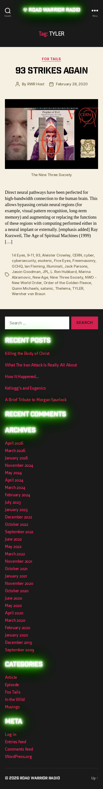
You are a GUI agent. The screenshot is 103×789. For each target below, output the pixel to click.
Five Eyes (62, 260)
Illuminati (54, 266)
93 (38, 255)
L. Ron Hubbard (64, 271)
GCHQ (17, 266)
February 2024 (17, 495)
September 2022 (19, 531)
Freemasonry (83, 260)
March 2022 (15, 554)
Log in (10, 734)
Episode (12, 684)
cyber (89, 255)
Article (11, 677)
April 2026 (14, 443)
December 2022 (18, 517)
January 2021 (16, 576)
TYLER (77, 288)
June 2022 (13, 539)
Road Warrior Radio (54, 10)
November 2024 (19, 465)
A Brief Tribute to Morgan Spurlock (36, 399)
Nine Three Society (66, 277)
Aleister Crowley (56, 255)
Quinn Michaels (25, 288)
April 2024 (14, 480)
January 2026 (16, 458)
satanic (46, 288)
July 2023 (13, 502)
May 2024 (13, 472)
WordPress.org (18, 756)
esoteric (45, 260)
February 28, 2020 (72, 84)
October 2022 (16, 524)
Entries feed (15, 741)
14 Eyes (18, 255)
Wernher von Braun (28, 293)
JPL (45, 271)
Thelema (62, 288)
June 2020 (13, 598)
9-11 (30, 255)
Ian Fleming (35, 266)
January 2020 (16, 635)
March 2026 (15, 450)
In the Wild (15, 699)
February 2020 (17, 627)
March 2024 (15, 487)
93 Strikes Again (51, 71)
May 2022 (13, 546)
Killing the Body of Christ (27, 353)
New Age (40, 277)
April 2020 (14, 613)
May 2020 (13, 605)
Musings (12, 707)
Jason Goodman (26, 271)
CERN (77, 255)
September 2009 (19, 649)
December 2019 (18, 642)
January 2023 (16, 509)
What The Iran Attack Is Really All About (41, 365)
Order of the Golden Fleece (67, 282)
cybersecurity (24, 260)
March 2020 (15, 620)
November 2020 (19, 583)
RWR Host (35, 84)
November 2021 (18, 561)
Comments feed (19, 749)
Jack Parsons (75, 266)
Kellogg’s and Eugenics (25, 388)
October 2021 (16, 568)
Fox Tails (51, 59)
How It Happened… (22, 376)
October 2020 (17, 590)
